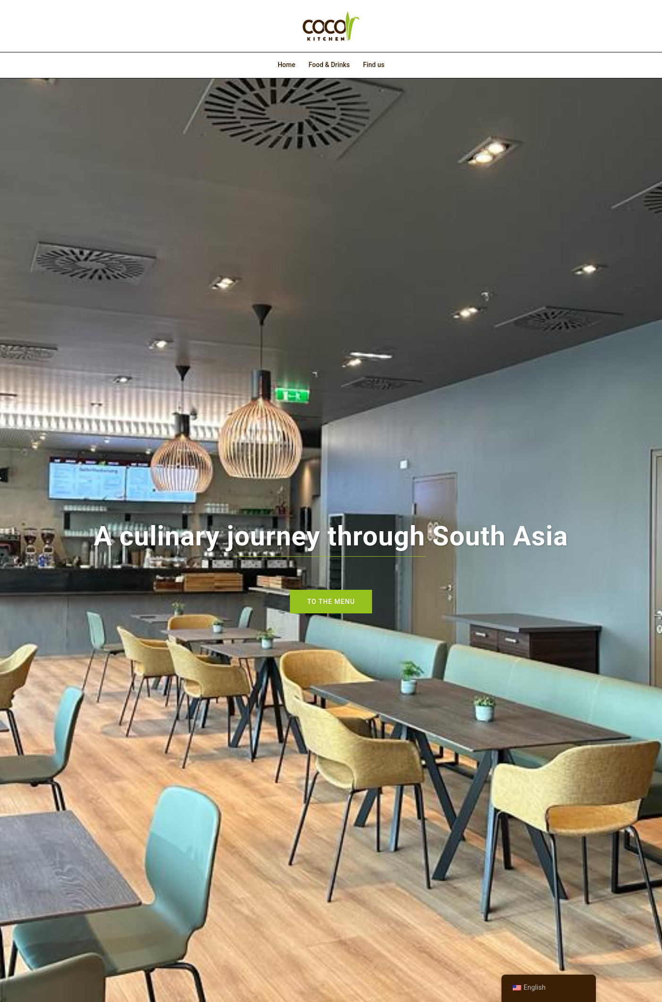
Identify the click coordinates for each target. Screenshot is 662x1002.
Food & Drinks (328, 64)
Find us (373, 64)
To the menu (331, 601)
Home (287, 64)
